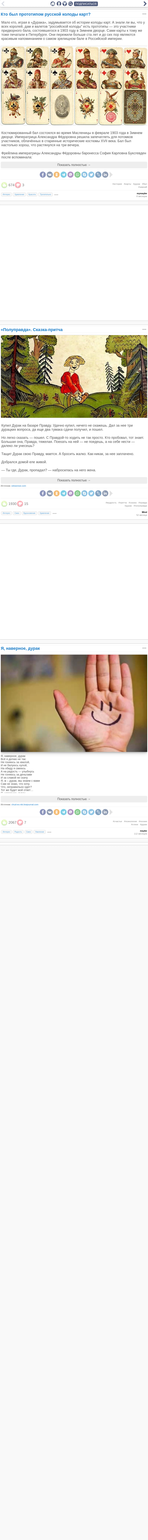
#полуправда (140, 506)
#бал (144, 184)
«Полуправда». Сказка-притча (32, 329)
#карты (127, 184)
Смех (16, 513)
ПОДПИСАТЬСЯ (86, 3)
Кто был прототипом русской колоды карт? (46, 14)
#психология (130, 821)
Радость (18, 832)
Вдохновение (29, 513)
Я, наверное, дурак (20, 648)
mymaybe (142, 193)
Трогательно (45, 194)
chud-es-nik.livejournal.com (25, 804)
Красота (32, 194)
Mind (144, 512)
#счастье (117, 821)
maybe (143, 831)
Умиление (39, 832)
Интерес (6, 194)
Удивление (19, 194)
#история (117, 184)
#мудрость (111, 502)
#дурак (136, 184)
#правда (142, 502)
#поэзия (143, 821)
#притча (123, 502)
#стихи (134, 824)
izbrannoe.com (19, 486)
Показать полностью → (74, 165)
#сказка (133, 502)
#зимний (142, 187)
